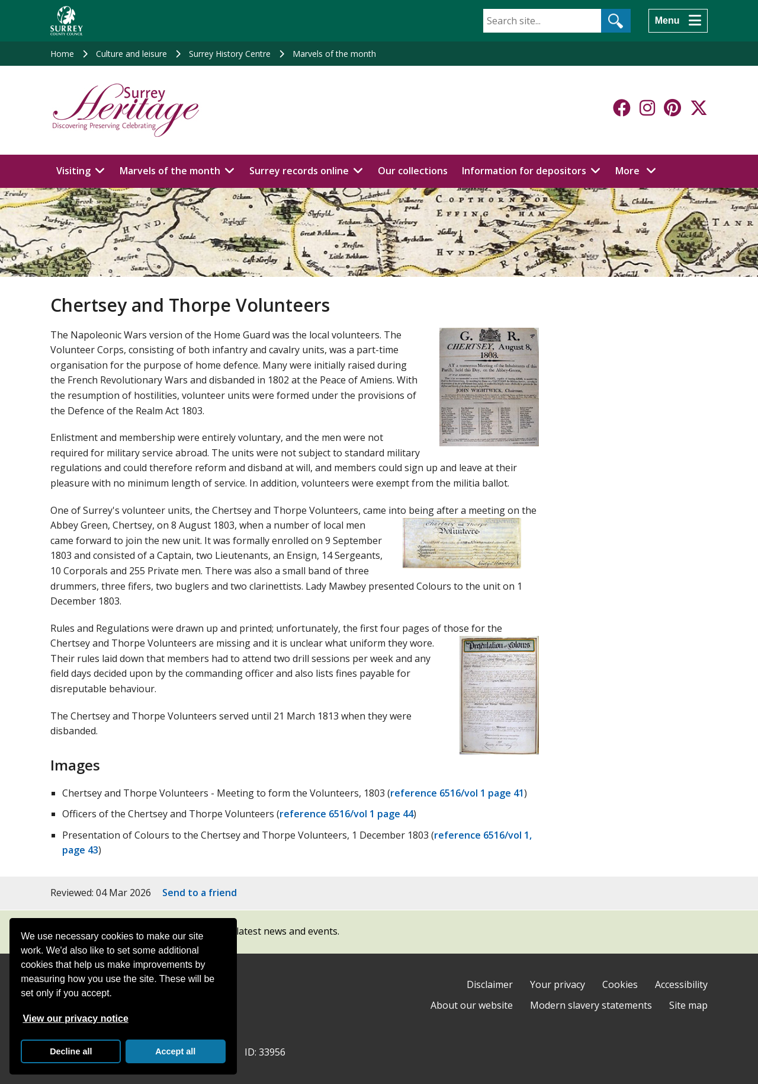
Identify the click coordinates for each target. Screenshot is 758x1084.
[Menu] (678, 21)
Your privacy (557, 984)
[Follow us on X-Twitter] (699, 108)
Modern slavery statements (591, 1005)
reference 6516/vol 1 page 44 (346, 813)
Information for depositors (524, 170)
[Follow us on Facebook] (622, 108)
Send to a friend (199, 892)
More (639, 170)
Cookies (620, 984)
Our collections (413, 170)
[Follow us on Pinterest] (672, 108)
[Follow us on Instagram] (647, 108)
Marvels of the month (334, 53)
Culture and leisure (131, 53)
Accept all (175, 1051)
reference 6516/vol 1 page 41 (457, 793)
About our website (472, 1005)
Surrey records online (299, 170)
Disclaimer (490, 984)
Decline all (71, 1051)
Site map (688, 1005)
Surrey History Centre (230, 53)
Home (62, 53)
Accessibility (681, 984)
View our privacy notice (75, 1018)
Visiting (73, 170)
